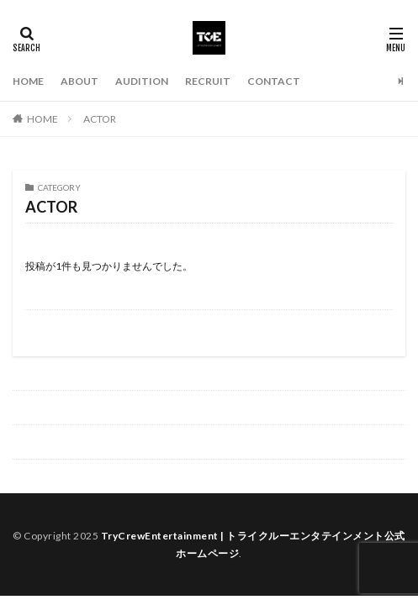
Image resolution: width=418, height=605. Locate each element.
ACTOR (99, 119)
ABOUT (79, 81)
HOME (28, 81)
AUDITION (141, 81)
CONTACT (273, 81)
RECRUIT (207, 81)
